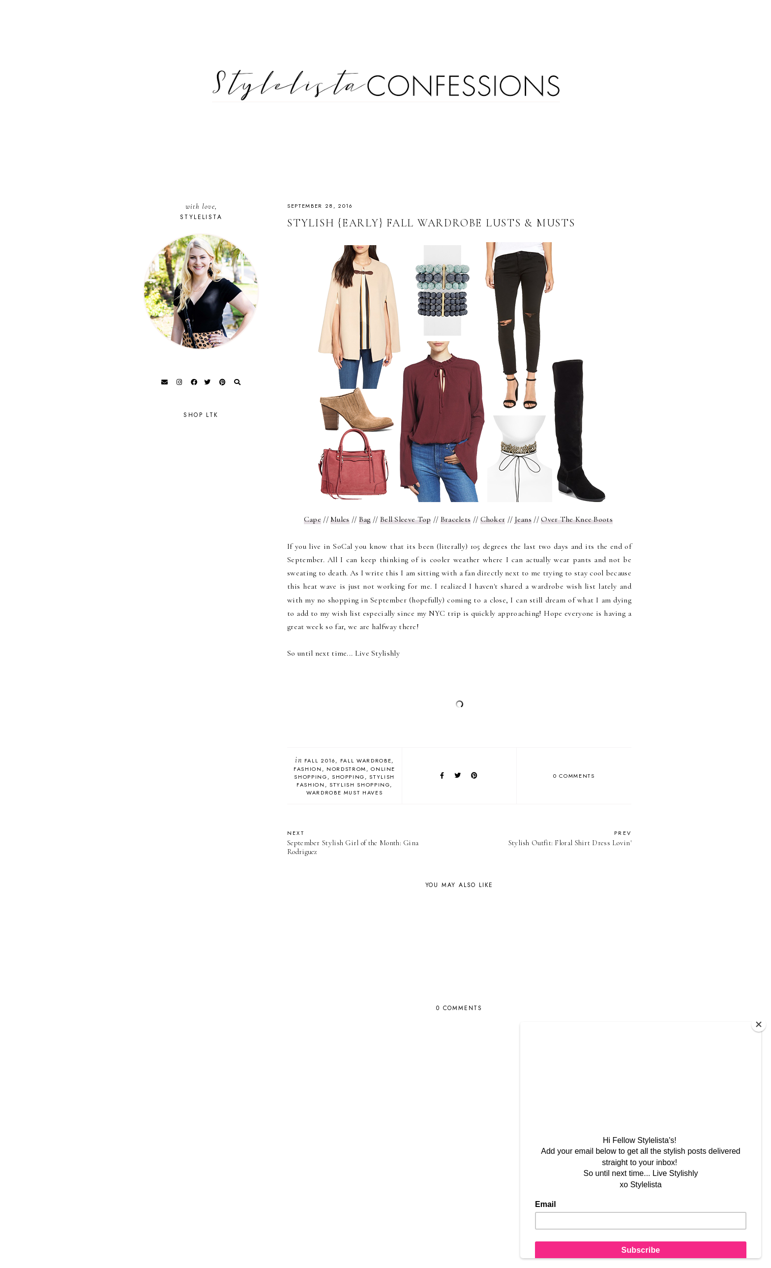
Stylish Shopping (359, 785)
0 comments (574, 776)
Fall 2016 (320, 760)
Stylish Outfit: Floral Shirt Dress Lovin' (550, 838)
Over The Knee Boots (577, 519)
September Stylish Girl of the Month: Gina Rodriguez (368, 842)
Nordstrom (346, 769)
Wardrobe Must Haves (344, 792)
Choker (492, 519)
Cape (312, 519)
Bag (365, 519)
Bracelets (456, 519)
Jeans (523, 519)
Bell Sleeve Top (405, 519)
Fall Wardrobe (365, 760)
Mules (340, 519)
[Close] (758, 1024)
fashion (308, 769)
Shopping (348, 777)
